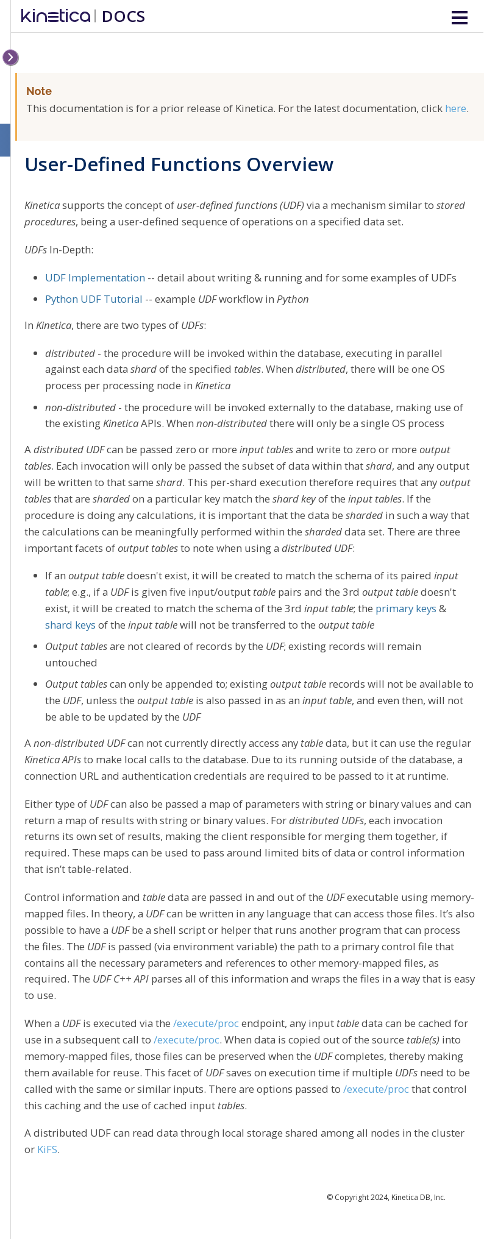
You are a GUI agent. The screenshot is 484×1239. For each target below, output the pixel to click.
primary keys (405, 608)
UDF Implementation (95, 277)
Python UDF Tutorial (94, 299)
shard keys (70, 625)
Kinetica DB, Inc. (418, 1197)
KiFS (47, 1149)
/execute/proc (206, 1023)
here (455, 108)
